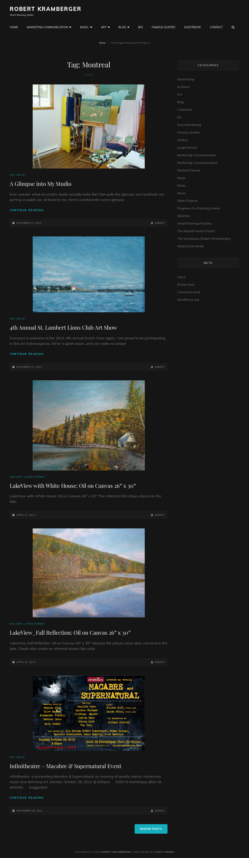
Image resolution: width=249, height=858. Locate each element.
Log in (181, 277)
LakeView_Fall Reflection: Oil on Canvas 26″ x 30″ (70, 632)
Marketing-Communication (47, 27)
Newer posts (151, 828)
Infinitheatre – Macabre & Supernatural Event (65, 765)
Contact (216, 27)
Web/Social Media (190, 246)
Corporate (184, 109)
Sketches (183, 216)
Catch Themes (164, 851)
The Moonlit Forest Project (196, 231)
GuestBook (192, 27)
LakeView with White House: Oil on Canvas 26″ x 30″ (73, 485)
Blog (122, 27)
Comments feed (188, 292)
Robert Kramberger (46, 8)
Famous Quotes (163, 27)
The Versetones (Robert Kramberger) (204, 238)
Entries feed (185, 284)
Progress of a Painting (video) (198, 208)
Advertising (185, 79)
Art (103, 27)
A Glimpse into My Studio (40, 183)
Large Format (34, 476)
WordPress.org (188, 300)
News (181, 193)
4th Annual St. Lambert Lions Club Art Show (63, 327)
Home (14, 27)
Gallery (16, 476)
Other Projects (187, 201)
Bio (140, 27)
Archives (183, 87)
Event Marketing (189, 125)
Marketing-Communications (197, 163)
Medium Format (188, 170)
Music (84, 27)
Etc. (179, 117)
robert (160, 222)
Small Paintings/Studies (194, 223)
